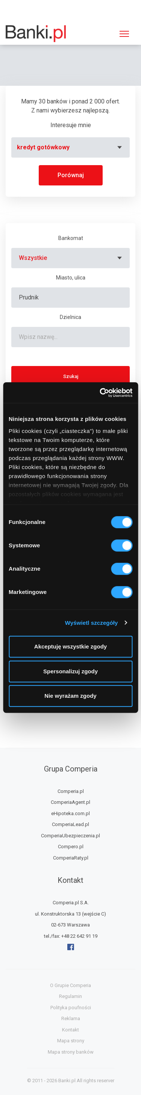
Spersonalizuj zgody (70, 671)
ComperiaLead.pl (70, 824)
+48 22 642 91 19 (79, 936)
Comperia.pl (71, 791)
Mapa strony (70, 1040)
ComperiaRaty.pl (70, 858)
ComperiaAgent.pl (70, 802)
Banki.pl (67, 1080)
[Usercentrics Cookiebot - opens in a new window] (100, 393)
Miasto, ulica (70, 278)
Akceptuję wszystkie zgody (70, 646)
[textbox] (70, 147)
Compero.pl (70, 846)
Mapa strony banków (71, 1052)
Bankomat (70, 238)
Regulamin (70, 996)
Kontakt (70, 1030)
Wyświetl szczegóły (91, 623)
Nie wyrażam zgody (70, 696)
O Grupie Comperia (70, 985)
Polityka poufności (70, 1007)
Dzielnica (70, 317)
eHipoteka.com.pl (70, 813)
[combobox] (70, 147)
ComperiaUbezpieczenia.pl (70, 835)
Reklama (70, 1018)
